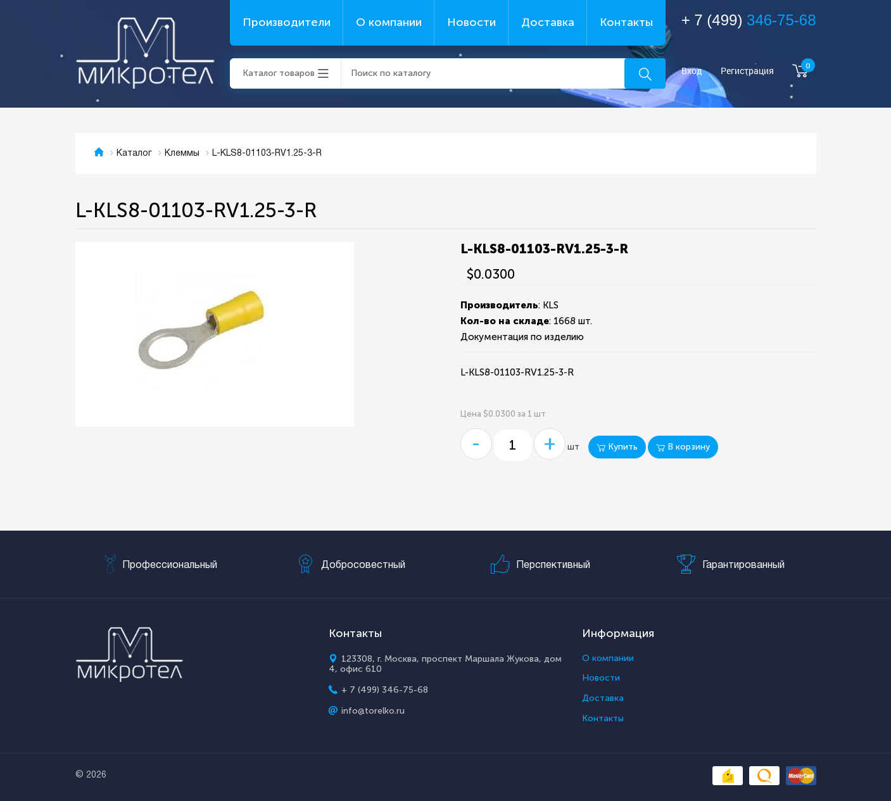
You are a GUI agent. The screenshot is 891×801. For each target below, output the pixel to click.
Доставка (547, 22)
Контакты (626, 22)
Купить (617, 446)
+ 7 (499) (748, 19)
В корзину (683, 446)
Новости (471, 22)
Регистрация (747, 71)
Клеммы (182, 153)
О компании (389, 22)
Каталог (134, 153)
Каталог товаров (279, 73)
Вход (691, 71)
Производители (287, 22)
